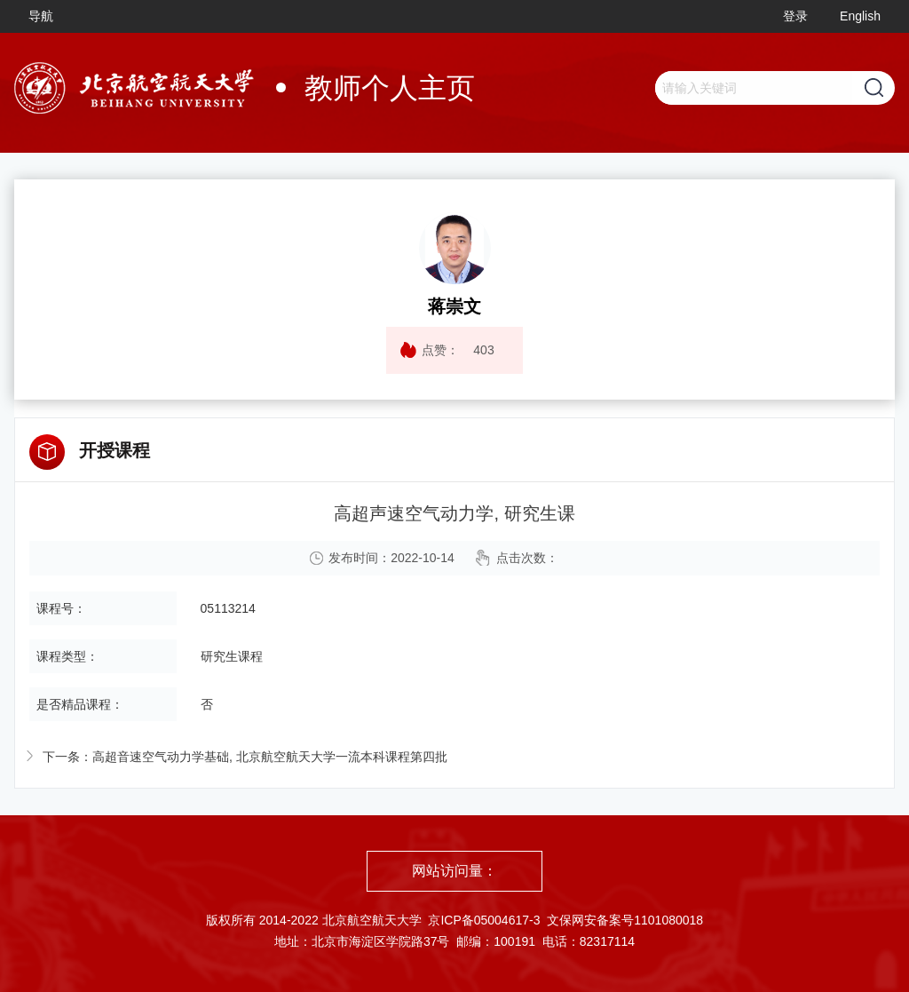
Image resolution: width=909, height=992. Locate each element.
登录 (795, 16)
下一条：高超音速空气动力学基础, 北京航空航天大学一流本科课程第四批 (245, 757)
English (860, 16)
